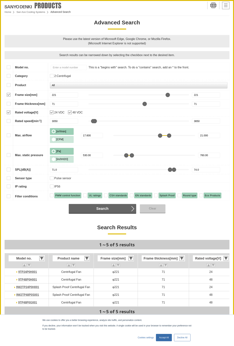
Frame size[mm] (26, 94)
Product (20, 85)
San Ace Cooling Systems (31, 11)
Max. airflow (23, 135)
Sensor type (23, 178)
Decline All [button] (182, 337)
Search (102, 209)
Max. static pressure (29, 155)
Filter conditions (26, 196)
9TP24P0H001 (27, 271)
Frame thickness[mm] (30, 103)
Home (8, 11)
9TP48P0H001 (27, 279)
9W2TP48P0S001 (27, 294)
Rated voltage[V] (26, 112)
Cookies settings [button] (146, 337)
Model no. (22, 67)
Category (21, 76)
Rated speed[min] (28, 121)
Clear (152, 208)
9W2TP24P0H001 (27, 287)
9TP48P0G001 (27, 302)
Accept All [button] (164, 337)
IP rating (21, 186)
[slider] (167, 95)
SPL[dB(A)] (23, 169)
